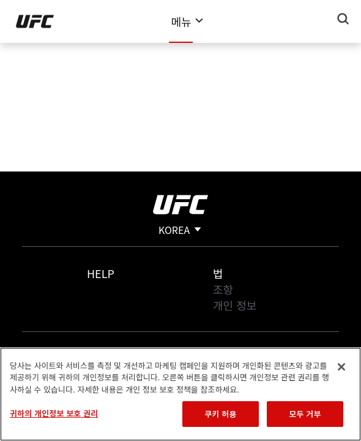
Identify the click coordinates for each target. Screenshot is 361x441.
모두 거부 (305, 414)
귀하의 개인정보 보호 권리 (54, 413)
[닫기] (341, 366)
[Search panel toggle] (343, 19)
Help (100, 273)
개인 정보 (234, 305)
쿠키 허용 (220, 414)
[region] (180, 394)
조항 (223, 289)
